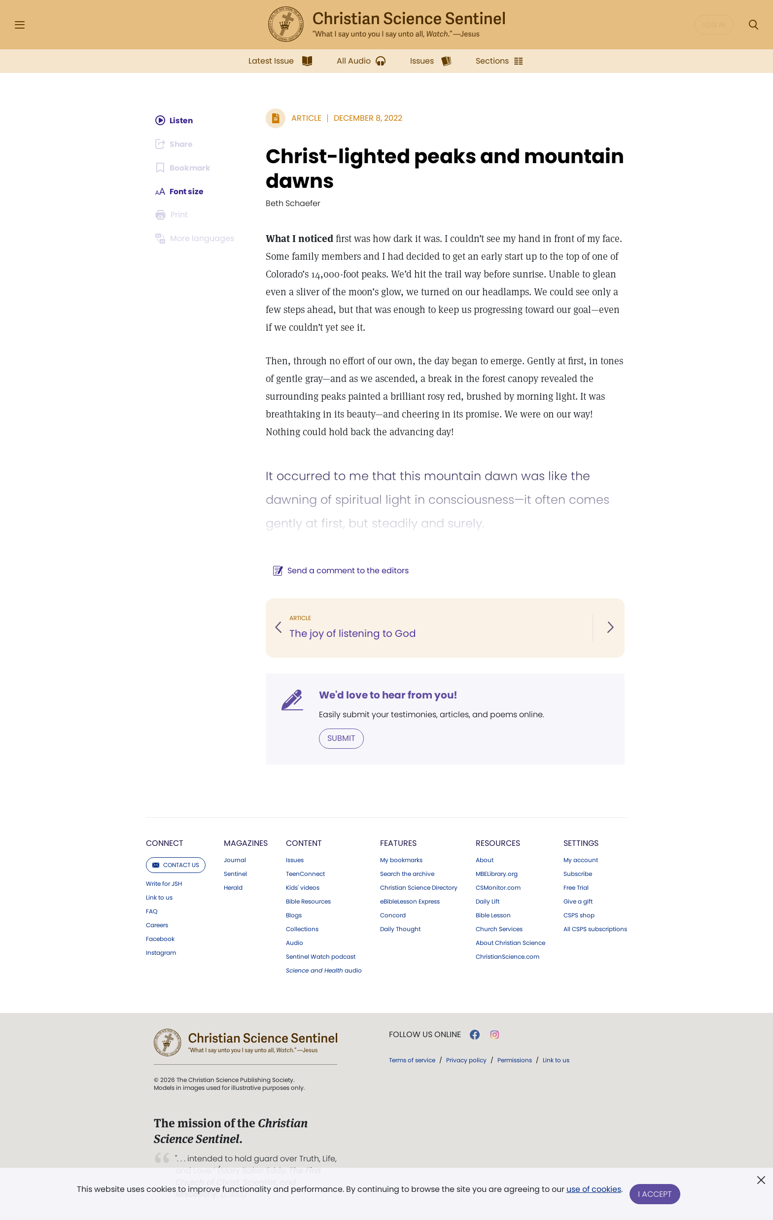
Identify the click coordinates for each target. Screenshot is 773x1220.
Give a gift (578, 902)
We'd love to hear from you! (387, 695)
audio (324, 971)
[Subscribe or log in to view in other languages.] (197, 238)
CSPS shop (579, 915)
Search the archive (407, 874)
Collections (302, 929)
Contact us (175, 865)
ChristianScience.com (507, 957)
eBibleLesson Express (410, 902)
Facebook (160, 939)
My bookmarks (401, 860)
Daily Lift (487, 902)
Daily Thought (400, 929)
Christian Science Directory (418, 888)
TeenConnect (305, 874)
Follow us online (425, 1035)
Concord (393, 915)
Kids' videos (302, 888)
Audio (294, 943)
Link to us (159, 898)
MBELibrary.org (497, 874)
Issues (295, 860)
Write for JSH (164, 884)
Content (304, 843)
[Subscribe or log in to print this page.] (174, 215)
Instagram (161, 953)
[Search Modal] (753, 25)
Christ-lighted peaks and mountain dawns (444, 168)
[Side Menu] (20, 25)
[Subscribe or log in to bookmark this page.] (184, 167)
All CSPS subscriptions (595, 929)
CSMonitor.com (498, 888)
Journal (235, 860)
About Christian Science (510, 943)
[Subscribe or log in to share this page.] (176, 144)
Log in (714, 25)
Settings (580, 843)
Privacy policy (466, 1060)
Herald (233, 888)
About (484, 860)
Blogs (294, 915)
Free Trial (576, 888)
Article (305, 118)
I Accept (655, 1194)
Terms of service (412, 1060)
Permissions (514, 1060)
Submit (340, 738)
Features (398, 843)
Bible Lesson (493, 915)
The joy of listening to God (351, 634)
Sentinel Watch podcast (320, 957)
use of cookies (593, 1190)
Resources (498, 843)
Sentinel (235, 874)
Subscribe (577, 874)
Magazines (246, 843)
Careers (157, 925)
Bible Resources (308, 902)
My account (580, 860)
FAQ (151, 911)
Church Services (499, 929)
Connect (164, 843)
